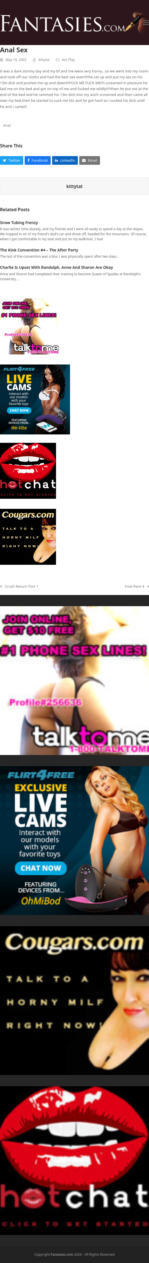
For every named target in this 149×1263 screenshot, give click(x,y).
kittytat (44, 59)
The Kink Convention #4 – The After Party (39, 250)
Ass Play (68, 59)
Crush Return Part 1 (19, 586)
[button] (146, 22)
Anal (7, 125)
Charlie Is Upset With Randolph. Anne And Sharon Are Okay (56, 267)
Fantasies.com (62, 1254)
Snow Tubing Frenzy (19, 222)
